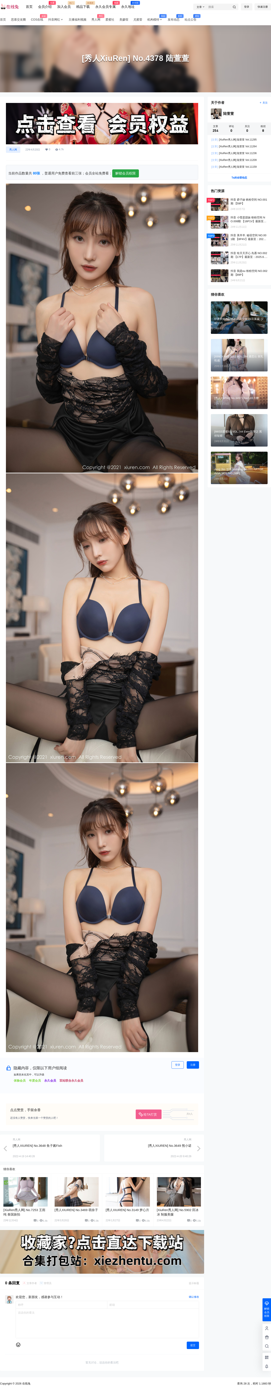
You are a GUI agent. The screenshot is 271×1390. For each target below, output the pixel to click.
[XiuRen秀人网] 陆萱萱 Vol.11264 (234, 146)
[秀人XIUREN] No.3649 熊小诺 (169, 1145)
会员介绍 (45, 5)
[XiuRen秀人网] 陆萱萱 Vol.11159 (234, 166)
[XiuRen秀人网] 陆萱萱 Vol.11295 (234, 139)
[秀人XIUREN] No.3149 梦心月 (127, 1210)
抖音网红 (56, 19)
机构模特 (156, 19)
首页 (29, 6)
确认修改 (194, 1296)
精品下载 (83, 5)
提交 (192, 1345)
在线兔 (25, 1383)
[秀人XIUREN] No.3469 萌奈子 (76, 1210)
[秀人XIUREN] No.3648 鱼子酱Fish (37, 1145)
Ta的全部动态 (239, 177)
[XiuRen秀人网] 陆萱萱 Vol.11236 (234, 153)
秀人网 (13, 149)
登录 (246, 6)
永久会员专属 (105, 5)
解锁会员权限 (125, 173)
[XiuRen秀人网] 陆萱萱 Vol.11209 (234, 160)
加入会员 (64, 5)
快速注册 (263, 6)
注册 (192, 1064)
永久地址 (128, 5)
